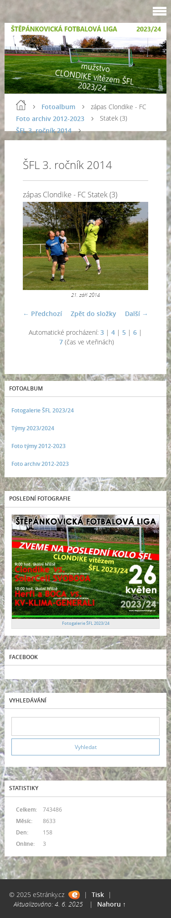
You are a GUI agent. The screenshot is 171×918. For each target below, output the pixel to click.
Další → (136, 313)
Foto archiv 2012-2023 (50, 118)
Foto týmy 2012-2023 (38, 446)
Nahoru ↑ (111, 904)
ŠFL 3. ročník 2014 (44, 130)
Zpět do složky (93, 313)
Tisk (98, 894)
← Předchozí (42, 313)
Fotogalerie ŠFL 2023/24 (42, 410)
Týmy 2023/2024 (32, 428)
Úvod (21, 105)
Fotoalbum (58, 106)
